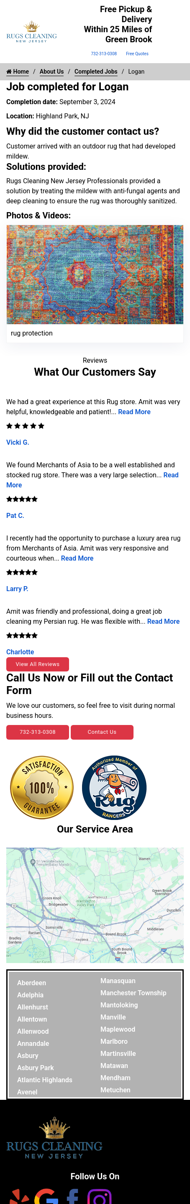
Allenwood (33, 1031)
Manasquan (118, 981)
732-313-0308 (104, 53)
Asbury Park (35, 1068)
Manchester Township (133, 993)
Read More (134, 412)
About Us (52, 71)
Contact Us (102, 732)
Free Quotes (137, 53)
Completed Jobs (96, 71)
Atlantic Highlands (44, 1080)
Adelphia (30, 995)
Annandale (33, 1044)
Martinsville (118, 1054)
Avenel (27, 1092)
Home (17, 71)
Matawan (114, 1066)
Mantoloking (119, 1005)
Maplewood (117, 1029)
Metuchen (115, 1090)
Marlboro (114, 1041)
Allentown (32, 1019)
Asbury (28, 1056)
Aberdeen (31, 983)
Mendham (115, 1078)
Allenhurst (32, 1007)
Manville (113, 1017)
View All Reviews (37, 664)
